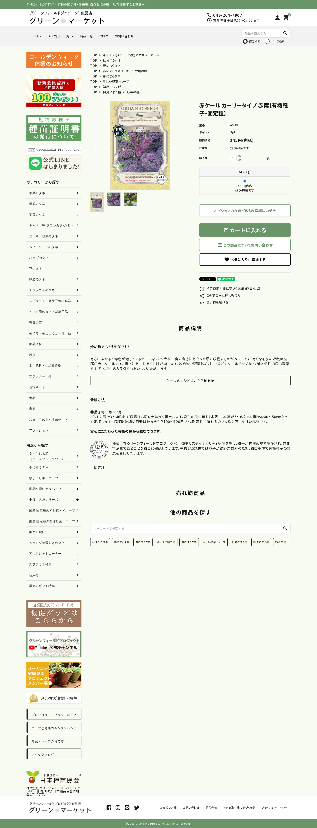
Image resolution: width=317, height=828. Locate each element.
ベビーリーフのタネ (43, 247)
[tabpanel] (140, 145)
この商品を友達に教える (219, 295)
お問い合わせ (124, 36)
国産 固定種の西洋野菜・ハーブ (52, 521)
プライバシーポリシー (275, 807)
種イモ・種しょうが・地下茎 (50, 333)
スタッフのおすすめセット (48, 419)
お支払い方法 (168, 807)
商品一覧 (86, 36)
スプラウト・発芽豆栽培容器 (50, 301)
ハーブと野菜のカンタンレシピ (54, 728)
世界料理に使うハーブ (45, 489)
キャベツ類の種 (136, 71)
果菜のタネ (37, 193)
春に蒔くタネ (38, 467)
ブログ (103, 36)
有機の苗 (35, 322)
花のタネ (35, 268)
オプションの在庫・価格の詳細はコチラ (245, 210)
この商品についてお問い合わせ (245, 245)
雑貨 (32, 355)
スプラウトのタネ (42, 290)
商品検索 (254, 41)
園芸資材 (35, 344)
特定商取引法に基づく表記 (239, 807)
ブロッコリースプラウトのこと (54, 715)
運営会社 (211, 807)
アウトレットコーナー (45, 553)
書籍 (32, 408)
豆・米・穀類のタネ (43, 236)
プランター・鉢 (40, 376)
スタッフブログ (42, 754)
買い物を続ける (214, 302)
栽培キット (37, 387)
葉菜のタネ (37, 214)
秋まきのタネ (112, 60)
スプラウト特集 (40, 564)
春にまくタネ (111, 65)
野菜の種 (133, 92)
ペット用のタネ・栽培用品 (48, 311)
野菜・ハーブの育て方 (47, 741)
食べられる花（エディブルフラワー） (47, 456)
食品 (32, 398)
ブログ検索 (278, 41)
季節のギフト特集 (42, 586)
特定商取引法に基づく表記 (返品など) (229, 288)
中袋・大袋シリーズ (43, 499)
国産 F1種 (36, 532)
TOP (38, 36)
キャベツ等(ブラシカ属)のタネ (123, 55)
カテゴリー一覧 (59, 36)
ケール (154, 55)
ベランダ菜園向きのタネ (47, 543)
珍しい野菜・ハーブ (116, 81)
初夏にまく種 (112, 87)
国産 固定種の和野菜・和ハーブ (52, 510)
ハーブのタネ (38, 257)
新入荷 (34, 575)
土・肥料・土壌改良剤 (45, 365)
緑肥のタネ (37, 279)
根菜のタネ (37, 204)
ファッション (38, 430)
